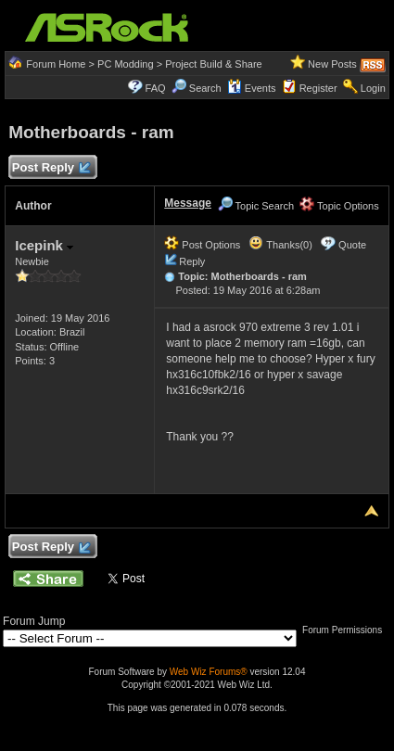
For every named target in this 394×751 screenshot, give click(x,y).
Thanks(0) (279, 244)
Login (373, 88)
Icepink (44, 245)
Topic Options (339, 205)
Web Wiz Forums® (209, 672)
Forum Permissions (346, 630)
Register (318, 88)
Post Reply (50, 168)
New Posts (332, 64)
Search (205, 88)
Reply (192, 261)
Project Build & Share (213, 64)
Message (187, 203)
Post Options (202, 244)
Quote (352, 244)
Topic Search (256, 205)
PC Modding (125, 64)
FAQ (156, 88)
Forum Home (55, 64)
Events (251, 88)
